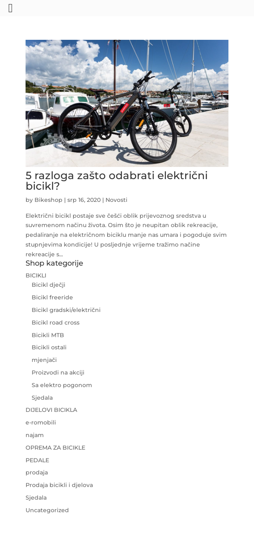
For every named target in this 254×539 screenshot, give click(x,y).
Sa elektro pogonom (62, 385)
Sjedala (42, 397)
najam (35, 435)
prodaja (37, 472)
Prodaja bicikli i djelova (59, 485)
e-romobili (41, 422)
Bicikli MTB (48, 335)
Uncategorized (47, 510)
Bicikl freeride (52, 297)
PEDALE (37, 460)
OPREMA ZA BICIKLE (55, 447)
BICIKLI (36, 275)
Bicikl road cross (56, 322)
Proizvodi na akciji (58, 372)
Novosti (116, 199)
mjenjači (44, 360)
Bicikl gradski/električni (66, 310)
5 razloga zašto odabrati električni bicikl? (117, 181)
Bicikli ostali (49, 347)
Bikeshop (48, 199)
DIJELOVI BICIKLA (51, 409)
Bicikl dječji (48, 284)
